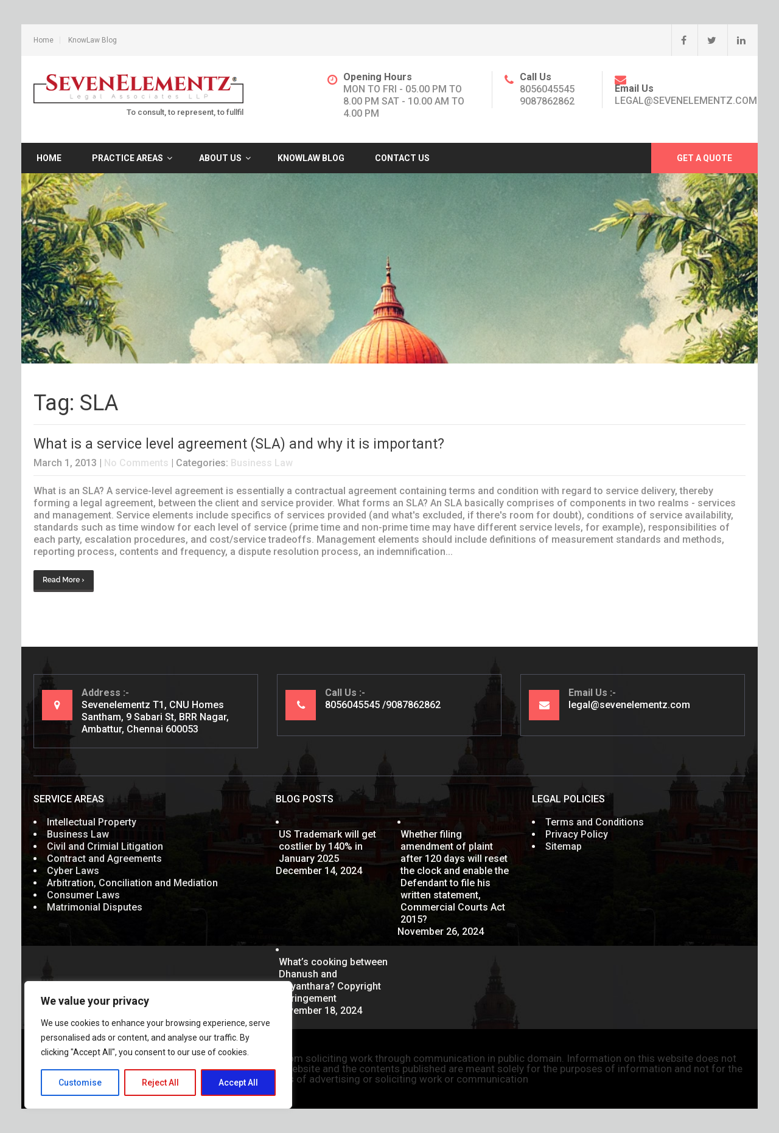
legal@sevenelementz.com (686, 100)
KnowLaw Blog (92, 40)
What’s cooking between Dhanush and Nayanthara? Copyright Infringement (333, 980)
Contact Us (402, 158)
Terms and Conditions (594, 822)
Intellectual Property (91, 822)
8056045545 (547, 89)
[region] (158, 1045)
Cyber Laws (73, 870)
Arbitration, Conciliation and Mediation (132, 883)
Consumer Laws (83, 895)
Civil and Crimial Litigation (105, 846)
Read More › (64, 580)
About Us (220, 158)
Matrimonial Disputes (94, 907)
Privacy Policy (576, 834)
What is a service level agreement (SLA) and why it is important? (238, 444)
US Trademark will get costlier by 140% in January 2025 (327, 846)
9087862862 (547, 101)
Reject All (160, 1082)
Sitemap (563, 846)
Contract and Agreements (104, 858)
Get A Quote (704, 158)
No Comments (136, 463)
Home (43, 40)
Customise (80, 1082)
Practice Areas (127, 158)
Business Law (262, 463)
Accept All (238, 1082)
